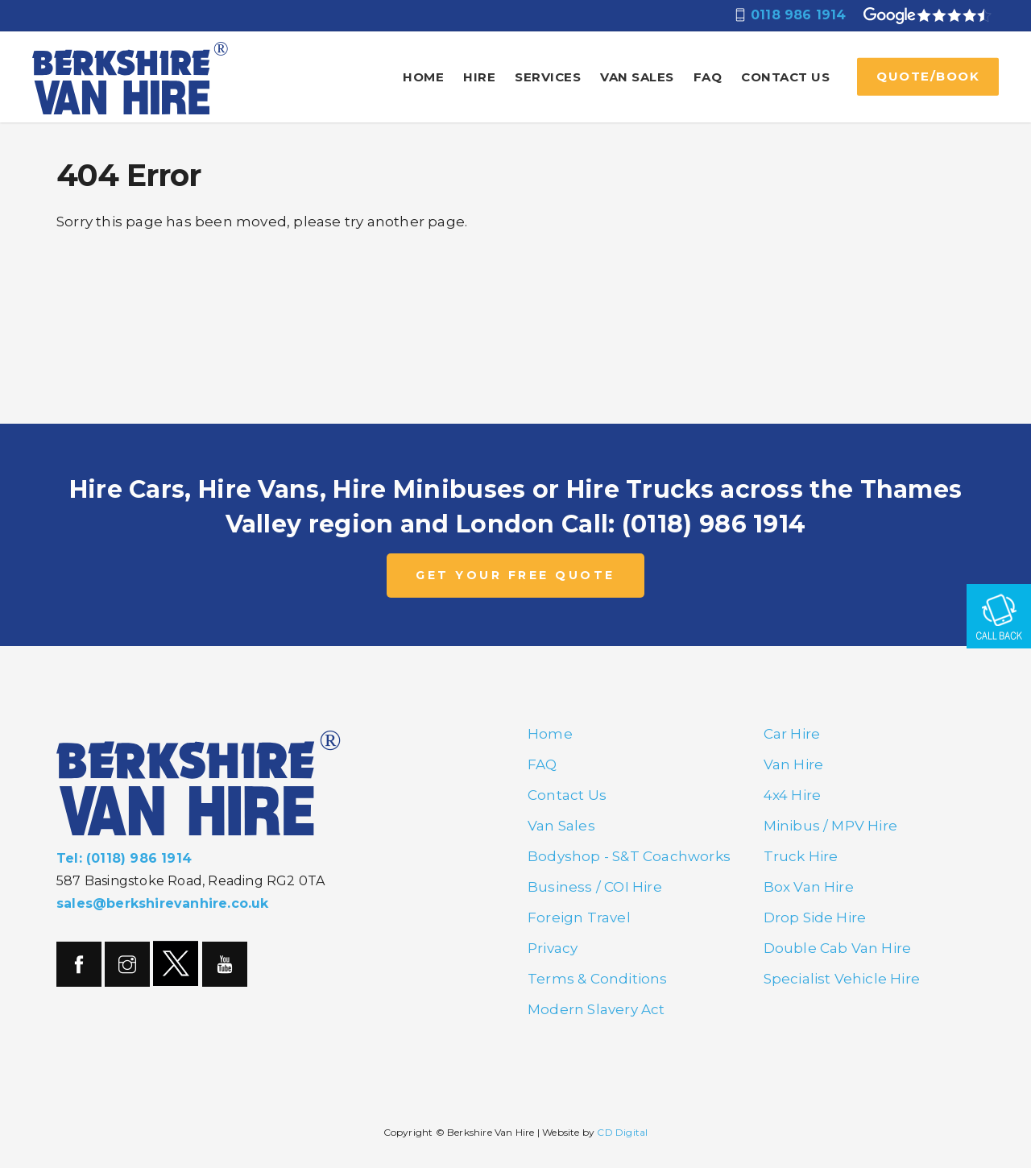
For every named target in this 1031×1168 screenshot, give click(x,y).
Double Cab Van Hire (838, 948)
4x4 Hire (793, 795)
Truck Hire (801, 856)
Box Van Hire (809, 887)
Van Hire (794, 764)
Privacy (553, 948)
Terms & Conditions (598, 979)
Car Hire (792, 734)
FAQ (708, 77)
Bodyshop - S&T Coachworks (629, 856)
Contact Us (785, 77)
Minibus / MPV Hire (831, 826)
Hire (479, 77)
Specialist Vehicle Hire (842, 979)
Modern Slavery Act (596, 1009)
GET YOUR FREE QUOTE (515, 575)
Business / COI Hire (595, 887)
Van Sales (637, 77)
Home (423, 77)
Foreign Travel (579, 917)
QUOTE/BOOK (927, 76)
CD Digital (622, 1132)
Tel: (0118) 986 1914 (124, 858)
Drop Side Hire (815, 917)
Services (548, 77)
